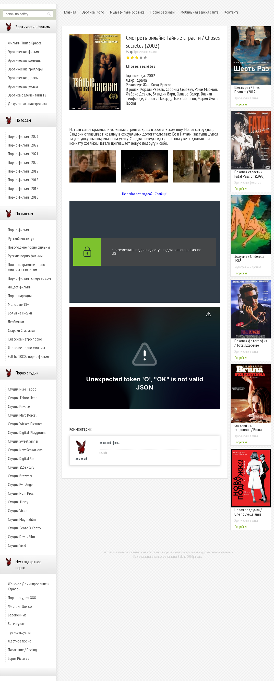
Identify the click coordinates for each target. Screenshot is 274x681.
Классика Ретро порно (25, 339)
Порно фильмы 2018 (23, 179)
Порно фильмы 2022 (23, 145)
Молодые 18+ (18, 304)
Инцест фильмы (19, 286)
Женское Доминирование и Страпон (28, 586)
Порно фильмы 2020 (23, 162)
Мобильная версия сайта (200, 12)
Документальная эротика (27, 103)
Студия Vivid (17, 545)
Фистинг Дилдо (20, 606)
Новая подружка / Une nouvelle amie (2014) (248, 514)
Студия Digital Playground (27, 432)
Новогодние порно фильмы (29, 247)
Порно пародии (20, 295)
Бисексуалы (16, 623)
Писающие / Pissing (22, 649)
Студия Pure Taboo (22, 389)
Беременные (17, 614)
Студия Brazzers (20, 475)
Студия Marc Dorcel (22, 415)
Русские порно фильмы (25, 255)
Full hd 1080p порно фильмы (29, 356)
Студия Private (19, 406)
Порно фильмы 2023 (23, 136)
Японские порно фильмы (26, 347)
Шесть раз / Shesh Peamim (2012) (247, 89)
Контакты (231, 12)
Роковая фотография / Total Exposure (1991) (250, 345)
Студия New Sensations (25, 449)
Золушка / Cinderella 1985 (249, 258)
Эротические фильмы (24, 51)
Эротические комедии (25, 60)
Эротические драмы (23, 77)
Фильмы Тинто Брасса (25, 42)
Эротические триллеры (25, 68)
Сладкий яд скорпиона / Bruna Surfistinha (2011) (248, 429)
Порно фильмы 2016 (23, 197)
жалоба (103, 453)
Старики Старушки (21, 330)
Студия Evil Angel (21, 484)
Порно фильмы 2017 (23, 188)
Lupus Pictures (18, 658)
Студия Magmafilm (22, 519)
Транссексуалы (19, 632)
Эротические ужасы (23, 86)
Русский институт (21, 238)
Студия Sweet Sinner (23, 441)
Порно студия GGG (22, 597)
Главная (70, 12)
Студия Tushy (18, 501)
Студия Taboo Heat (22, 397)
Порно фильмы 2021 (23, 153)
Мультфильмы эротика (127, 12)
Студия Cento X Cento (24, 527)
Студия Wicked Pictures (25, 423)
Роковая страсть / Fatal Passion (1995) (249, 174)
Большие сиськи (20, 312)
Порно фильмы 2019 (23, 171)
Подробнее (240, 104)
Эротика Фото (93, 12)
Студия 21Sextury (21, 467)
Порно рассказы (162, 12)
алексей (81, 458)
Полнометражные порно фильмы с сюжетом (26, 267)
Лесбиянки (16, 321)
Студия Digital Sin (21, 458)
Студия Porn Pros (21, 493)
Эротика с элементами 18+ (28, 95)
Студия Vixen (17, 510)
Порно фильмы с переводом (29, 278)
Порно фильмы (19, 229)
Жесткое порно (19, 640)
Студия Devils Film (21, 536)
